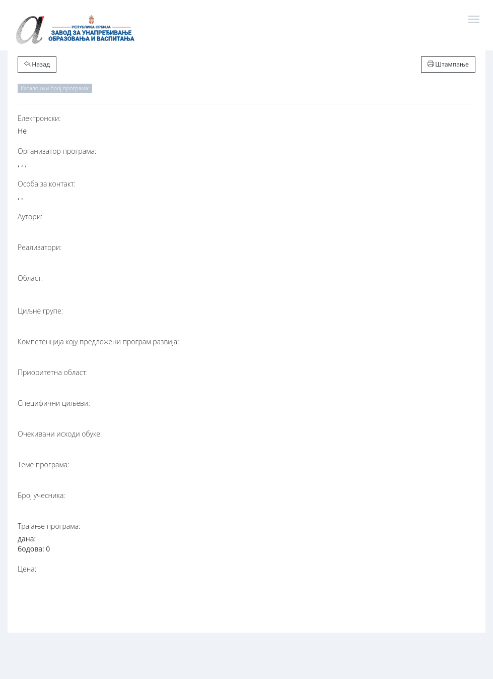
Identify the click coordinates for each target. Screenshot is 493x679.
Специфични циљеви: (54, 403)
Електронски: (39, 118)
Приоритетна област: (53, 372)
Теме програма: (43, 464)
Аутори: (30, 216)
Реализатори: (40, 247)
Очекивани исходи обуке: (60, 434)
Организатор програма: (57, 151)
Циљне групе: (40, 311)
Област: (30, 278)
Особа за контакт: (47, 184)
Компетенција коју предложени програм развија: (98, 341)
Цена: (27, 569)
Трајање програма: (49, 526)
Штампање (448, 64)
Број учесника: (41, 495)
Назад (37, 64)
